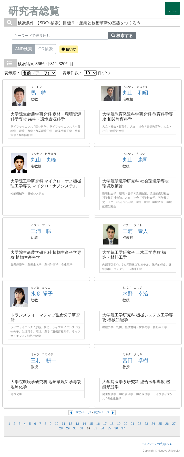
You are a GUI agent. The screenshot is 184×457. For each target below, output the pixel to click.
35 (109, 428)
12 (70, 424)
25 (160, 424)
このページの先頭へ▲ (156, 444)
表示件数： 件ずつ (86, 73)
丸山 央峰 (43, 160)
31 (82, 428)
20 (125, 424)
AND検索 (23, 48)
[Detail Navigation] (172, 8)
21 (132, 424)
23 (146, 424)
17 (105, 424)
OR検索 (45, 48)
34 (102, 428)
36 (116, 428)
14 (84, 424)
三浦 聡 (41, 231)
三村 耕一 (43, 360)
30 (75, 428)
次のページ (101, 412)
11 (63, 424)
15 (91, 424)
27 (174, 424)
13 (77, 424)
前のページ (83, 412)
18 (112, 424)
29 (68, 428)
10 (56, 424)
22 (139, 424)
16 (98, 424)
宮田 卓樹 (135, 360)
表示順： (30, 73)
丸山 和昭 (135, 93)
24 (153, 424)
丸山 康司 (135, 160)
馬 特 (38, 93)
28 (61, 428)
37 (123, 428)
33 (95, 428)
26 (167, 424)
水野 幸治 (135, 293)
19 (118, 424)
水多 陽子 (42, 293)
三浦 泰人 (135, 231)
